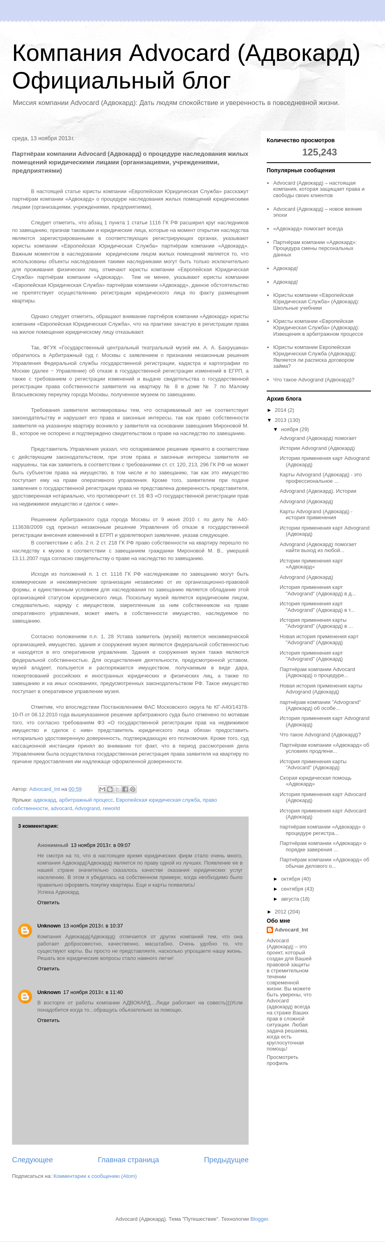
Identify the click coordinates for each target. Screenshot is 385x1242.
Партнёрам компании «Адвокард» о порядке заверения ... (323, 846)
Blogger (259, 1219)
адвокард (44, 800)
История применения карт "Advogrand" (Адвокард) (311, 656)
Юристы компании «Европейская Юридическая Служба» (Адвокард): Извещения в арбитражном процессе (318, 327)
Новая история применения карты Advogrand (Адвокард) (321, 689)
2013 (281, 420)
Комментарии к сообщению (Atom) (95, 1176)
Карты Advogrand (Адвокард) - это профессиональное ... (321, 478)
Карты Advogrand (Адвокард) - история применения (316, 514)
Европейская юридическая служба (158, 800)
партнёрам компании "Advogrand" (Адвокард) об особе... (320, 705)
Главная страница (128, 1160)
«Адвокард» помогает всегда (308, 229)
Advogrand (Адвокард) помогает (318, 438)
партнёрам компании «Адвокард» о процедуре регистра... (322, 830)
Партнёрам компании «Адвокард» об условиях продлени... (324, 748)
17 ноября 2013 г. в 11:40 (93, 992)
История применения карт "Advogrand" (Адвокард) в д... (318, 590)
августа (290, 899)
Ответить (48, 902)
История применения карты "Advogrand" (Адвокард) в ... (316, 623)
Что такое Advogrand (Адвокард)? (314, 380)
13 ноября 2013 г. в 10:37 (93, 926)
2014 (281, 410)
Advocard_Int (291, 930)
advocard (61, 808)
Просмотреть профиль (282, 1060)
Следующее (32, 1160)
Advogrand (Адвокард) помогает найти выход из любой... (318, 547)
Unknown (49, 926)
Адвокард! (285, 268)
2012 (281, 912)
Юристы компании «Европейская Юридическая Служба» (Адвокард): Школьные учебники (316, 301)
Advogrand (87, 808)
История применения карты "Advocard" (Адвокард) (313, 764)
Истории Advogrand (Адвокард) (317, 448)
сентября (293, 889)
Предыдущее (226, 1160)
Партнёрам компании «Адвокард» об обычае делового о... (324, 863)
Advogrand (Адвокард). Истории (318, 491)
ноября (290, 429)
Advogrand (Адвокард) (306, 501)
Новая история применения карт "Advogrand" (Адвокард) (319, 639)
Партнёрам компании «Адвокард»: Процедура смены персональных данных (315, 248)
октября (291, 879)
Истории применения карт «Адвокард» (311, 564)
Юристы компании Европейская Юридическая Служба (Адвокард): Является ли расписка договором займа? (315, 356)
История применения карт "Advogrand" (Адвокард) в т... (317, 607)
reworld (111, 808)
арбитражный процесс (86, 800)
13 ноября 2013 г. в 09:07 (101, 845)
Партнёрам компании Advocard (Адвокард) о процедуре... (317, 672)
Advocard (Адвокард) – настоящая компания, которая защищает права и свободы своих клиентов (319, 189)
